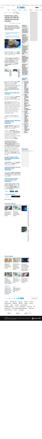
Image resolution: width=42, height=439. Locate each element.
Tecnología (29, 306)
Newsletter (34, 298)
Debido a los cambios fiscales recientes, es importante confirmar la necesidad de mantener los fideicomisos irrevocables (25, 69)
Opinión (25, 303)
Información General (9, 306)
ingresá (40, 7)
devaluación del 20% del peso (11, 85)
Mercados (36, 5)
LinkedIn (11, 298)
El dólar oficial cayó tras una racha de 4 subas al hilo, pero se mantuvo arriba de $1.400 (26, 117)
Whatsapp (16, 298)
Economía (20, 301)
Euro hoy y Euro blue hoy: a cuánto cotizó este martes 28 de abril (16, 267)
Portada (6, 301)
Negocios (21, 303)
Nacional (6, 305)
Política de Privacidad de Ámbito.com (19, 308)
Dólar (16, 191)
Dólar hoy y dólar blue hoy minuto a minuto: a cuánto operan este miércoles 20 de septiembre (12, 33)
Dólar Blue (14, 13)
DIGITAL (9, 313)
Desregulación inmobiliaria (25, 5)
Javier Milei (18, 5)
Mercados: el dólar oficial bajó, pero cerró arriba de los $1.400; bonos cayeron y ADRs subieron (12, 37)
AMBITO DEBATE (28, 313)
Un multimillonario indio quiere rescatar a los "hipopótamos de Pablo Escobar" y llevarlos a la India (25, 49)
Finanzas (9, 12)
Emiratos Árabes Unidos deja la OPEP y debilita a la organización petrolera (25, 59)
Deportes (17, 305)
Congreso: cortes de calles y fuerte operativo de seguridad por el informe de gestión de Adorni (25, 38)
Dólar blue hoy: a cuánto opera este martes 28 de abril (8, 213)
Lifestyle (31, 303)
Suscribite (15, 196)
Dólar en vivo (8, 5)
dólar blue (8, 52)
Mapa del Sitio (7, 308)
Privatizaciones (14, 5)
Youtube (14, 298)
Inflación (32, 5)
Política (31, 301)
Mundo (11, 305)
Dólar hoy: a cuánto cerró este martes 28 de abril (10, 72)
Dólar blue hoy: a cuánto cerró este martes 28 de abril (19, 73)
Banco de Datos (8, 303)
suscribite (37, 7)
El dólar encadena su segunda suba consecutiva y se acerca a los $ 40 (8, 281)
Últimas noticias (13, 301)
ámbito (6, 12)
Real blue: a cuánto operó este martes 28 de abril (8, 266)
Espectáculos (22, 306)
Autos (16, 306)
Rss (34, 306)
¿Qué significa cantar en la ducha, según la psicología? (25, 30)
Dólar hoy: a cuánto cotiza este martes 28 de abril (16, 213)
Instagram (9, 298)
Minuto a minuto (24, 263)
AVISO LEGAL (31, 308)
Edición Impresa (24, 305)
